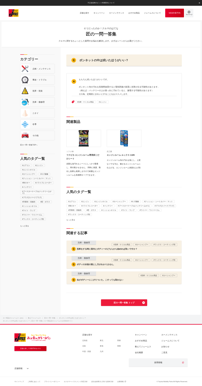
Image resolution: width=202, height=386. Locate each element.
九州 (101, 351)
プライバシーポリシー (52, 381)
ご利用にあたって (34, 381)
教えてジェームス (143, 346)
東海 (101, 346)
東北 (101, 340)
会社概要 (139, 352)
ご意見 (164, 352)
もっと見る (24, 226)
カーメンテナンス (169, 335)
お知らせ (165, 346)
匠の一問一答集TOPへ (29, 145)
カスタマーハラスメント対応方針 (76, 381)
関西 (119, 346)
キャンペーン (141, 335)
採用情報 (158, 362)
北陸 (84, 346)
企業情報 (120, 381)
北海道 (84, 340)
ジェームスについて (170, 340)
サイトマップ (19, 381)
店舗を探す (87, 335)
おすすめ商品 (141, 340)
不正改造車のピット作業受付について (101, 3)
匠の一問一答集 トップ (124, 302)
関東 (119, 340)
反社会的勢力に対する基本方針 (102, 381)
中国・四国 (86, 351)
